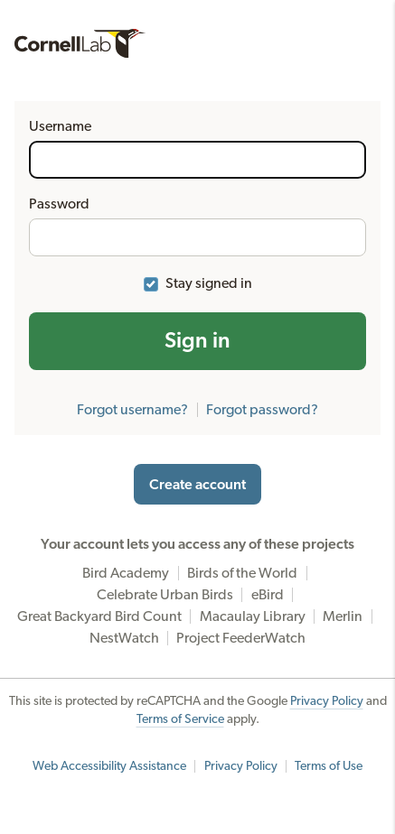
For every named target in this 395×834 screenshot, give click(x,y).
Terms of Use (328, 766)
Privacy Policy (326, 701)
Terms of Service (180, 719)
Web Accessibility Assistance (109, 766)
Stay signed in (208, 283)
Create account (197, 484)
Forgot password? (262, 410)
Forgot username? (132, 410)
